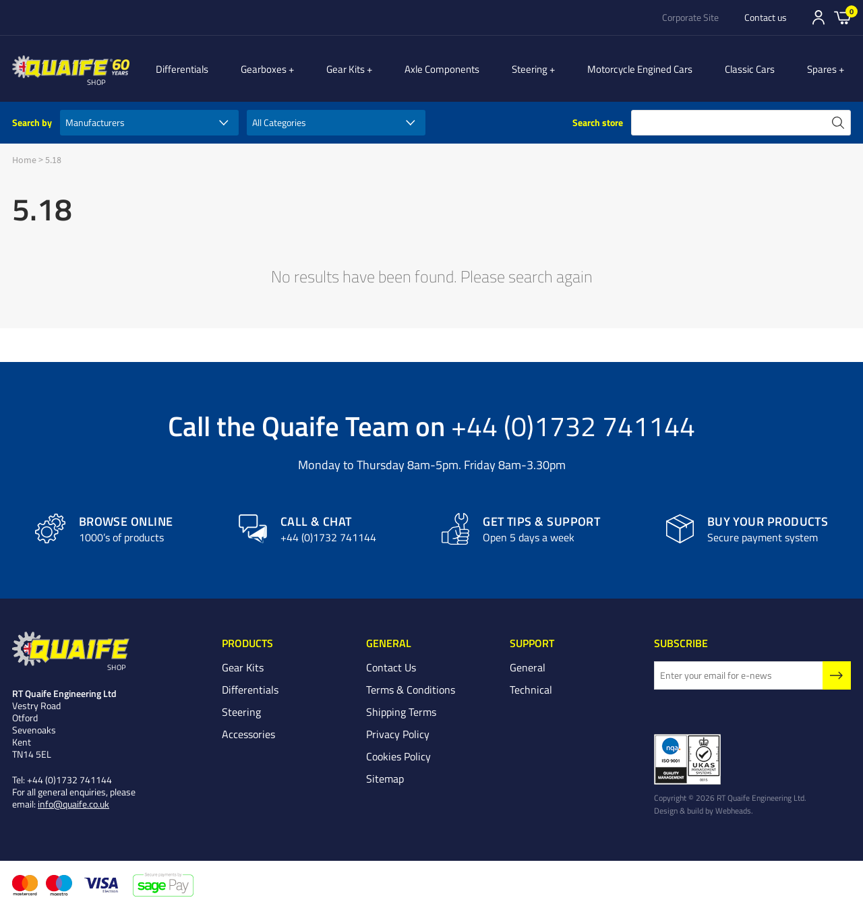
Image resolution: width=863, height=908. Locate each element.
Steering (544, 68)
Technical (531, 689)
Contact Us (391, 667)
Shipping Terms (401, 711)
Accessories (248, 734)
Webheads (733, 810)
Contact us (765, 17)
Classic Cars (757, 68)
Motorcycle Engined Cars (647, 68)
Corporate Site (690, 17)
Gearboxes (293, 68)
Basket (842, 17)
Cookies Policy (398, 756)
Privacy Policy (397, 734)
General (527, 667)
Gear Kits (368, 68)
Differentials (211, 68)
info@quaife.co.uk (73, 803)
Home (24, 160)
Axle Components (456, 68)
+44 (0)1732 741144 (573, 425)
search (838, 122)
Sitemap (385, 778)
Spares (829, 68)
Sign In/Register (818, 17)
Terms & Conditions (410, 689)
